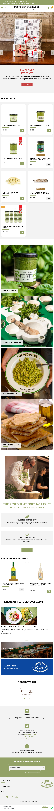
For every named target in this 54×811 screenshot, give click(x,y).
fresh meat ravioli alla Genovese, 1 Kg (10, 192)
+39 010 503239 (29, 736)
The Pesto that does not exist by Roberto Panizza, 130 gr (40, 159)
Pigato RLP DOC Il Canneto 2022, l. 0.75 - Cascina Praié (13, 584)
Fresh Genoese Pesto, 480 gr (12, 158)
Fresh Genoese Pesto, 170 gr (39, 125)
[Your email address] (25, 768)
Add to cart (22, 131)
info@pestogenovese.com (29, 739)
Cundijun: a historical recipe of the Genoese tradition (19, 627)
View (49, 164)
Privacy (32, 801)
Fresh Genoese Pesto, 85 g (11, 125)
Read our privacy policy (34, 772)
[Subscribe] (43, 768)
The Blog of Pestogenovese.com (22, 602)
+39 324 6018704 (30, 734)
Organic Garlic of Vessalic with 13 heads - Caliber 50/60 (39, 192)
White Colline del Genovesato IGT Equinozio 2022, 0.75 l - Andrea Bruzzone (40, 585)
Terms (36, 801)
